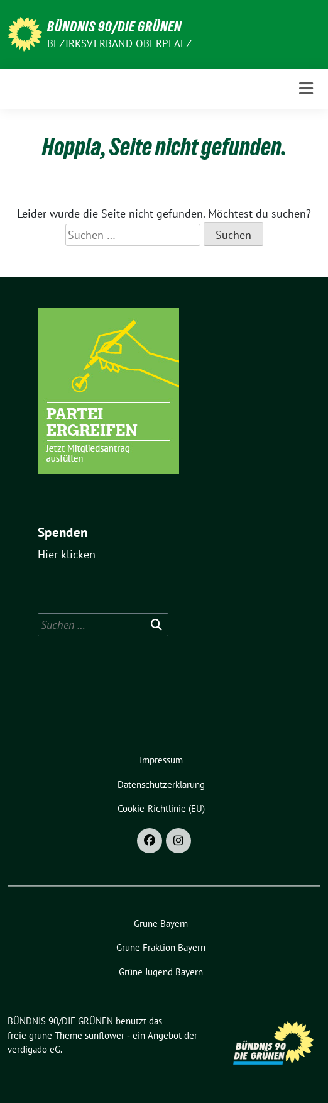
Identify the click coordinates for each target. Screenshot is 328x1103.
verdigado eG (34, 1049)
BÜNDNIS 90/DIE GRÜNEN (114, 26)
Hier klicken (67, 554)
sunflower (104, 1035)
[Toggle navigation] (306, 88)
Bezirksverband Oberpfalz (119, 43)
